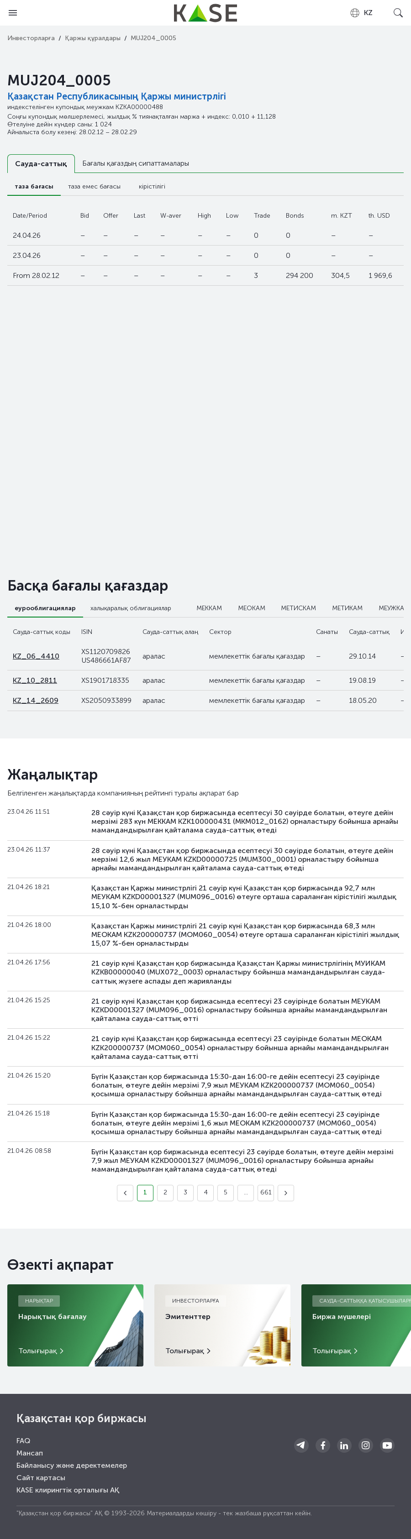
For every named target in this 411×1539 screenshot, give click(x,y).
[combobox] (361, 13)
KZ (361, 12)
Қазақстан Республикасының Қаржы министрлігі (116, 96)
